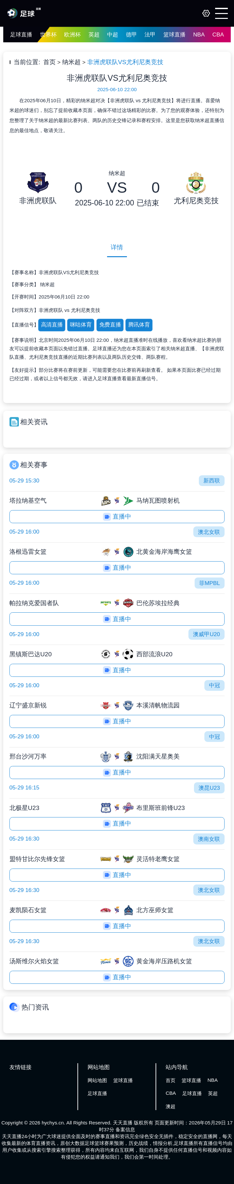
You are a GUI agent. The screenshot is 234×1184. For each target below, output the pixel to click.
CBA (218, 34)
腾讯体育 (139, 324)
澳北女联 (209, 532)
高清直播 (51, 324)
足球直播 (21, 34)
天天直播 (122, 1122)
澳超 (170, 1106)
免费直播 (110, 324)
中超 (112, 34)
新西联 (211, 480)
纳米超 (71, 62)
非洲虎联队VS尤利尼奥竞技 (125, 62)
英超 (94, 34)
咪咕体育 (80, 324)
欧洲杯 (72, 34)
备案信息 (125, 1129)
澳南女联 (209, 839)
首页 (49, 62)
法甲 (150, 34)
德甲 (131, 34)
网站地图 (97, 1080)
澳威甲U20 (206, 634)
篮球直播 (174, 34)
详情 (117, 247)
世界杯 (48, 34)
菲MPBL (209, 583)
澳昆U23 (209, 788)
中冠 (214, 685)
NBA (198, 34)
